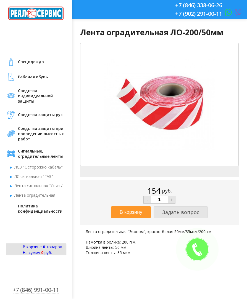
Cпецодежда (31, 61)
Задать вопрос (180, 212)
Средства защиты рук (40, 114)
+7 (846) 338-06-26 (198, 5)
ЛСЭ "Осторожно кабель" (38, 167)
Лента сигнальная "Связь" (39, 185)
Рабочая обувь (33, 76)
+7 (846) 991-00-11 (36, 289)
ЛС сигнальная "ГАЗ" (33, 176)
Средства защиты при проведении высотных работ (41, 134)
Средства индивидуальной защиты (35, 96)
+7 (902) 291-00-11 (198, 13)
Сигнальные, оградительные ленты (40, 153)
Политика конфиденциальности (40, 208)
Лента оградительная (34, 195)
